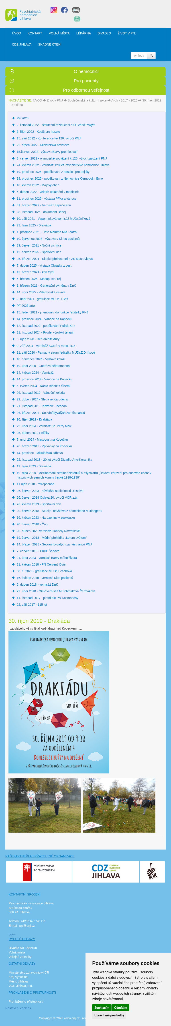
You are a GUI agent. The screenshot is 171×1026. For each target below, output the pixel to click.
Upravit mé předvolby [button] (109, 1015)
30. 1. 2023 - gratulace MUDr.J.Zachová (44, 571)
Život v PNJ (55, 100)
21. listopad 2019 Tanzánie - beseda (42, 406)
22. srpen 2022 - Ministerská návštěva (43, 145)
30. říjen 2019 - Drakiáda (34, 419)
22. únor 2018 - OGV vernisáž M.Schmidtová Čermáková (56, 591)
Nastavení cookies (18, 1008)
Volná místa (17, 952)
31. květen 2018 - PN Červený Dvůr (41, 564)
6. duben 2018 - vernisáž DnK (37, 584)
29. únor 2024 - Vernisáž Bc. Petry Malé (44, 426)
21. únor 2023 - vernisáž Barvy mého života (47, 558)
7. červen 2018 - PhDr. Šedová (38, 551)
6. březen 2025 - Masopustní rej (39, 279)
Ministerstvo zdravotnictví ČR (29, 972)
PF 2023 (22, 118)
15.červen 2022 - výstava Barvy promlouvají (47, 151)
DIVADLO (104, 33)
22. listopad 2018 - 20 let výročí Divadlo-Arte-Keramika (54, 459)
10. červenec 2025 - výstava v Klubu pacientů (48, 238)
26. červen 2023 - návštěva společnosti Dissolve (50, 491)
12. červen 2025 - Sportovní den (39, 252)
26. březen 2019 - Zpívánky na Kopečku (44, 446)
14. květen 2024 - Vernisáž (35, 372)
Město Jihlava (18, 981)
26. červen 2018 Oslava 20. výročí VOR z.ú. (47, 497)
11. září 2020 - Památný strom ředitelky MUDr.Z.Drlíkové (56, 352)
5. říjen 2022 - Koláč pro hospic (38, 131)
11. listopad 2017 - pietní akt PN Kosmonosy (47, 598)
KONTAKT (35, 33)
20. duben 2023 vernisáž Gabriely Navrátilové (48, 531)
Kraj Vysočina (18, 977)
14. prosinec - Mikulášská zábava (40, 453)
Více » (12, 934)
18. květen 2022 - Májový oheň (38, 185)
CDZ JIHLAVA (21, 44)
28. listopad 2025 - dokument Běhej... (42, 212)
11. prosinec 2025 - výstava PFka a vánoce (46, 198)
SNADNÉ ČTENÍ (49, 44)
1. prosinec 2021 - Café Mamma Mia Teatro (47, 232)
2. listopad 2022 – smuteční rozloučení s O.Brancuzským (56, 125)
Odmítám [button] (120, 1007)
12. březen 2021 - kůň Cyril (35, 272)
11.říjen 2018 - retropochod (35, 484)
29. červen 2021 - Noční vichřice (39, 245)
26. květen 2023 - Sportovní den (39, 504)
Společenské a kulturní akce (87, 100)
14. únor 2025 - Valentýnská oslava (41, 292)
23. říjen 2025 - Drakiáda (34, 225)
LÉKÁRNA (83, 33)
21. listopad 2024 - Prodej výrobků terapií (45, 332)
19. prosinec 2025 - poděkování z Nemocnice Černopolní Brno (60, 178)
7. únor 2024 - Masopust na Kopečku (42, 439)
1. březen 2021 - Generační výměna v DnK (46, 285)
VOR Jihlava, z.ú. (21, 986)
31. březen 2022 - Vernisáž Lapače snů (44, 205)
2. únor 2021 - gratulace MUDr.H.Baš (42, 299)
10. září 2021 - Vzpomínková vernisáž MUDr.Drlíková (53, 218)
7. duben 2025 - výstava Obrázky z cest (44, 265)
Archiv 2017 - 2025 (124, 100)
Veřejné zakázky (20, 957)
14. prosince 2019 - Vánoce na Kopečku (44, 379)
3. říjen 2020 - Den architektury (38, 339)
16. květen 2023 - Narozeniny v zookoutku (46, 517)
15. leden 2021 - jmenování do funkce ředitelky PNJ (52, 312)
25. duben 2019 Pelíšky (33, 433)
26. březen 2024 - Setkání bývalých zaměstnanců (51, 413)
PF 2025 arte (26, 305)
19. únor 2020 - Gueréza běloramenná (43, 366)
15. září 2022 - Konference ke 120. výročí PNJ (49, 138)
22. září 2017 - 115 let (32, 604)
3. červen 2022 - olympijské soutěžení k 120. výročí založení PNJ (62, 158)
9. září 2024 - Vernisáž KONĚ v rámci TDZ (46, 346)
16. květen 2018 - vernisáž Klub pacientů (45, 578)
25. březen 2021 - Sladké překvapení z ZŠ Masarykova (55, 259)
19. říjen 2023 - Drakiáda (34, 466)
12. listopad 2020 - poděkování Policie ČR (46, 325)
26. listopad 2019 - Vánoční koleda (41, 392)
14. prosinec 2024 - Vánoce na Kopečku (44, 319)
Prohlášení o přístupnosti (26, 1001)
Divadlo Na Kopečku (23, 948)
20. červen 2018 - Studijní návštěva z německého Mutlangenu (59, 511)
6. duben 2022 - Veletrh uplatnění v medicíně (48, 192)
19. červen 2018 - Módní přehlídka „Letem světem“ (52, 537)
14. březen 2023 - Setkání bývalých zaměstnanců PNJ (54, 544)
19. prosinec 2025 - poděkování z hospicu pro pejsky (53, 172)
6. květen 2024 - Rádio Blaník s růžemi (43, 386)
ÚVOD (16, 33)
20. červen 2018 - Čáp (32, 524)
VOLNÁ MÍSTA (59, 33)
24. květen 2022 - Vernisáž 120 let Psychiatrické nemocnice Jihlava (63, 165)
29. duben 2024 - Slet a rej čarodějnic (43, 399)
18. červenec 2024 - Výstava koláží (41, 359)
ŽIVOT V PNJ (127, 33)
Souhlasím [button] (101, 1007)
